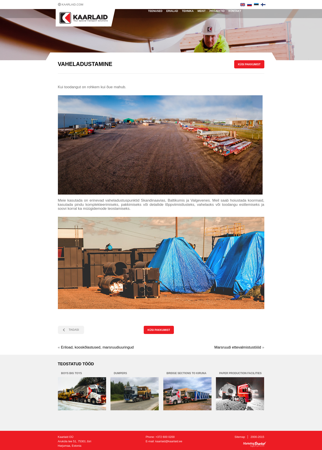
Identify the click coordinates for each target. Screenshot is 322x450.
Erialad (172, 11)
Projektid (217, 11)
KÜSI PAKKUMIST (249, 64)
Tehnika (187, 11)
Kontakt (234, 11)
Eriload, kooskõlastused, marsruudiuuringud (97, 347)
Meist (201, 11)
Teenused (155, 11)
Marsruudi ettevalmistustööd (237, 347)
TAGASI (74, 329)
